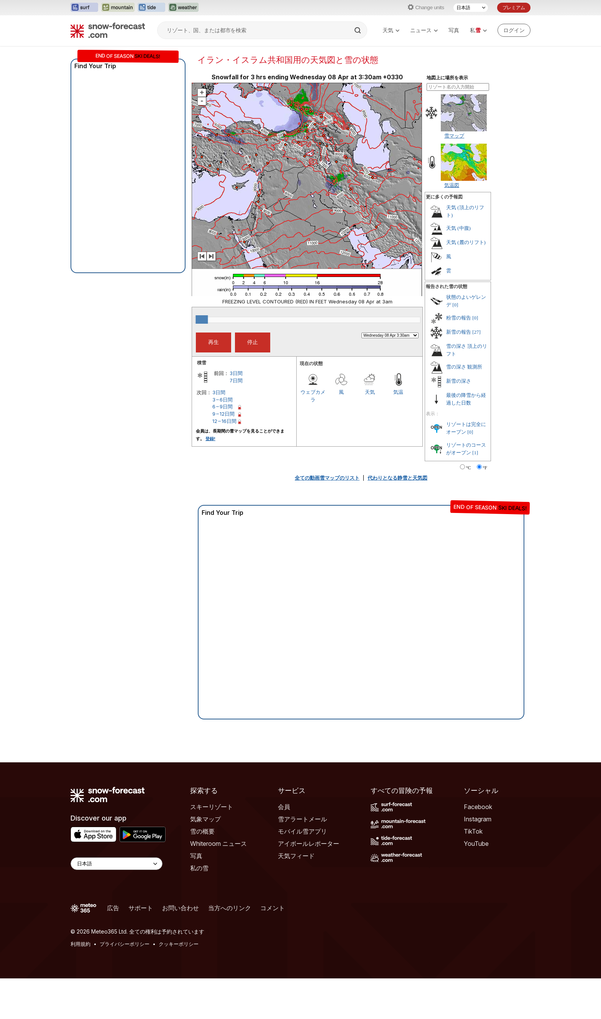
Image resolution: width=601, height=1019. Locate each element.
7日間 (236, 380)
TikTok (473, 831)
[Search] (358, 30)
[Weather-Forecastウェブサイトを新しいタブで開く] (183, 8)
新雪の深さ (458, 381)
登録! (210, 438)
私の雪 (199, 868)
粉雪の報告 (458, 318)
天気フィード (296, 856)
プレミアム (513, 7)
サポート (140, 908)
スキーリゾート (211, 807)
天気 (391, 30)
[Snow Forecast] (108, 30)
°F (485, 467)
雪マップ (454, 136)
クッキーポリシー (179, 944)
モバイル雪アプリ (302, 831)
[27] (476, 332)
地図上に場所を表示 (447, 77)
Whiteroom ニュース (218, 843)
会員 (284, 807)
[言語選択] (470, 7)
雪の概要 (202, 831)
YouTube (476, 843)
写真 (453, 30)
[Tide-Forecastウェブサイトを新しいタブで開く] (151, 8)
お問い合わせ (180, 908)
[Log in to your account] (514, 30)
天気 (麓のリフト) (466, 242)
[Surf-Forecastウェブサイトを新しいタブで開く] (84, 8)
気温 (398, 392)
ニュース (424, 30)
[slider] (201, 319)
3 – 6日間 (222, 399)
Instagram (477, 819)
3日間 (236, 373)
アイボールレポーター (308, 843)
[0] (455, 305)
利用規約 (80, 944)
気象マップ (205, 819)
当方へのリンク (229, 908)
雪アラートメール (302, 819)
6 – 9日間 (222, 406)
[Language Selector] (117, 863)
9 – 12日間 (223, 414)
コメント (272, 908)
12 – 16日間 (224, 421)
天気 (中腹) (458, 228)
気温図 (451, 185)
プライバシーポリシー (124, 944)
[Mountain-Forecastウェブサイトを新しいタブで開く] (118, 8)
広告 (113, 908)
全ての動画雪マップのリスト (327, 478)
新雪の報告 (458, 332)
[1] (475, 452)
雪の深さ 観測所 (464, 367)
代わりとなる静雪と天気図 (397, 478)
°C (468, 467)
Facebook (478, 807)
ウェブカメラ (312, 396)
